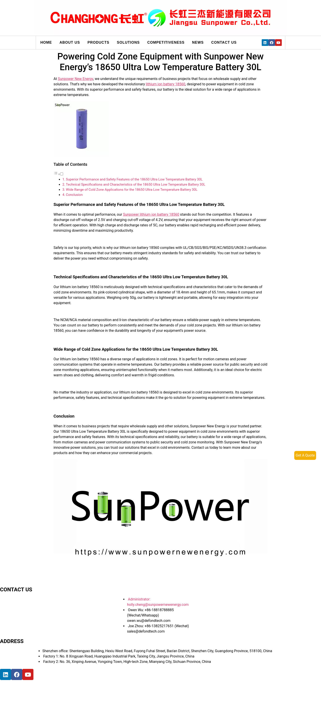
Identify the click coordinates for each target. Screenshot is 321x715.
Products (98, 42)
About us (70, 42)
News (198, 42)
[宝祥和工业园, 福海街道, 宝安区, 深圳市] (66, 696)
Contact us (224, 42)
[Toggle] (61, 173)
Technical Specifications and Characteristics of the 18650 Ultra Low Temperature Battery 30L (135, 184)
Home (46, 42)
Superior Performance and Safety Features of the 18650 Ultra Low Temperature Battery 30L (134, 179)
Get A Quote (305, 455)
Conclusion (74, 195)
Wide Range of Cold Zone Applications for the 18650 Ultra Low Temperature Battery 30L (132, 190)
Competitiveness (166, 42)
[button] (58, 174)
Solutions (128, 42)
